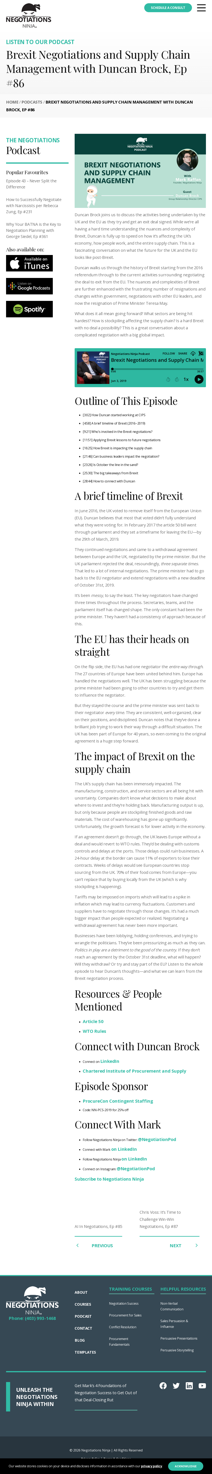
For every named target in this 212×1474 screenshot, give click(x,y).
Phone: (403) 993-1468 (32, 1318)
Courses (83, 1304)
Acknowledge (186, 1466)
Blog (80, 1340)
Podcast (83, 1316)
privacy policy (151, 1466)
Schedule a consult (168, 7)
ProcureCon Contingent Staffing (118, 1101)
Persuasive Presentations (178, 1338)
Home (12, 102)
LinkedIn (109, 1061)
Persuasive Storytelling (177, 1350)
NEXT (184, 1245)
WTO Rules (94, 1031)
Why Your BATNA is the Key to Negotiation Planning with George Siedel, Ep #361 (33, 230)
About (81, 1292)
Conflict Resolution (122, 1327)
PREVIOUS (94, 1245)
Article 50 (93, 1021)
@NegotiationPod (157, 1139)
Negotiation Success (123, 1303)
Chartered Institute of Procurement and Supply (134, 1071)
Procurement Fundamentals (119, 1342)
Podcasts (31, 102)
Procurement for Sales (125, 1315)
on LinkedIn (124, 1149)
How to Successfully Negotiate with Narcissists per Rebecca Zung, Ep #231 (33, 205)
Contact (83, 1328)
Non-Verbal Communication (171, 1306)
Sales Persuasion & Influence (174, 1324)
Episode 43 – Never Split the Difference (31, 184)
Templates (85, 1352)
